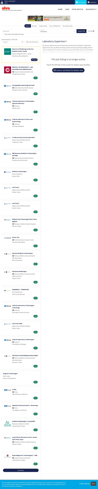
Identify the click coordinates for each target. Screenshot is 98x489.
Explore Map (43, 26)
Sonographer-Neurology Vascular (23, 85)
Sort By (5, 42)
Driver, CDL (15, 237)
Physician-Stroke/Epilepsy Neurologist (25, 355)
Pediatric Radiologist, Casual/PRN (23, 421)
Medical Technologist (19, 171)
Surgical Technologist (10, 373)
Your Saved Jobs (67, 26)
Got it (93, 483)
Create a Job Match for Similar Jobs (68, 70)
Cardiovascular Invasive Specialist (23, 137)
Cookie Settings (84, 483)
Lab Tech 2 (15, 187)
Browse (34, 26)
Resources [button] (91, 9)
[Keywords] (20, 31)
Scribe (14, 389)
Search (28, 26)
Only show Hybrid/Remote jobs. (14, 34)
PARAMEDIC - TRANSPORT (20, 289)
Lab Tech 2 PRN (17, 323)
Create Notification (32, 42)
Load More (21, 470)
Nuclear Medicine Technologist (22, 253)
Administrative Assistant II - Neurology (25, 405)
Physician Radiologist (19, 271)
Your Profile (77, 9)
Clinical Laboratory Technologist (23, 339)
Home (60, 9)
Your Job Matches (54, 26)
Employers (92, 2)
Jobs (67, 9)
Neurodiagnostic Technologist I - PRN (24, 455)
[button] (91, 31)
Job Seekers (81, 2)
